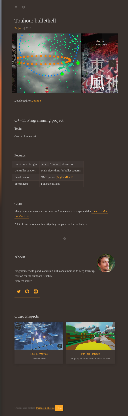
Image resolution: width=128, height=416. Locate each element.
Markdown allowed (45, 408)
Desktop (36, 100)
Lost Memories (38, 353)
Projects (19, 28)
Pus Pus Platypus (90, 353)
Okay (59, 408)
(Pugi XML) (63, 177)
